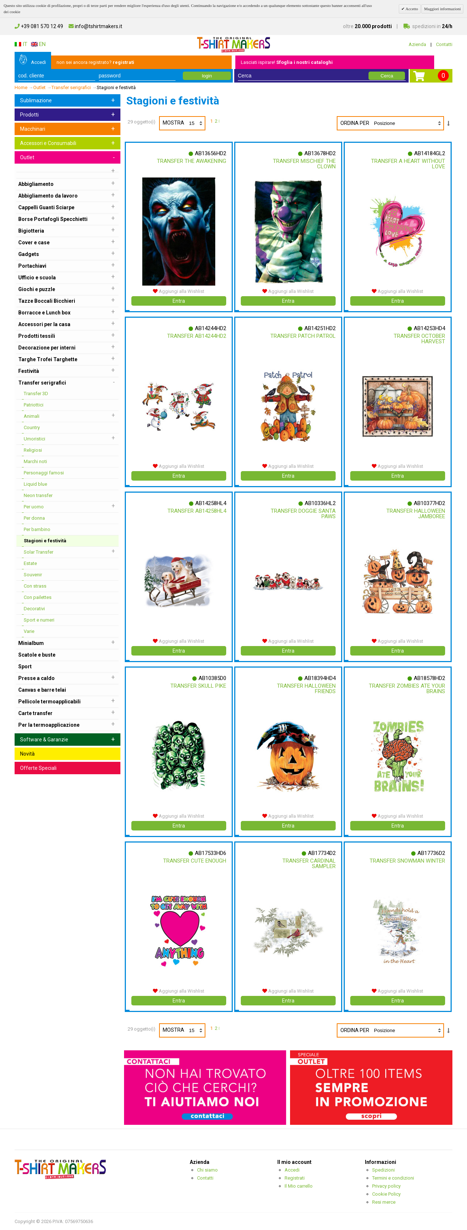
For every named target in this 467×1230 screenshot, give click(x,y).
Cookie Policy (386, 1194)
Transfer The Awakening (190, 161)
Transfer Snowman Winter (416, 863)
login (207, 76)
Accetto (411, 9)
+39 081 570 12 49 (39, 26)
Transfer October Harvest (418, 339)
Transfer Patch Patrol (301, 336)
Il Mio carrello (299, 1186)
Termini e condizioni (393, 1178)
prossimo (220, 122)
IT (21, 44)
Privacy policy (386, 1186)
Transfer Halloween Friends (304, 689)
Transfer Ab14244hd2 (195, 336)
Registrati (295, 1178)
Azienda (417, 44)
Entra (179, 301)
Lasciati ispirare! (287, 62)
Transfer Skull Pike (197, 686)
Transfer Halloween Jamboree (414, 514)
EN (38, 44)
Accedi (38, 62)
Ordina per (354, 123)
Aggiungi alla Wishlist (178, 291)
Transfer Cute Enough (193, 860)
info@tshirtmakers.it (95, 26)
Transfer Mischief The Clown (302, 164)
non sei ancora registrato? (95, 62)
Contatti (444, 44)
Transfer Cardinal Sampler (307, 863)
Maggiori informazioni (442, 9)
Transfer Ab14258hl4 (195, 511)
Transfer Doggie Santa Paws (301, 514)
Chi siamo (207, 1170)
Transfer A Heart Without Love (419, 164)
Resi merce (383, 1202)
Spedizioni (383, 1170)
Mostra (184, 123)
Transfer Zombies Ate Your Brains (413, 689)
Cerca (387, 76)
